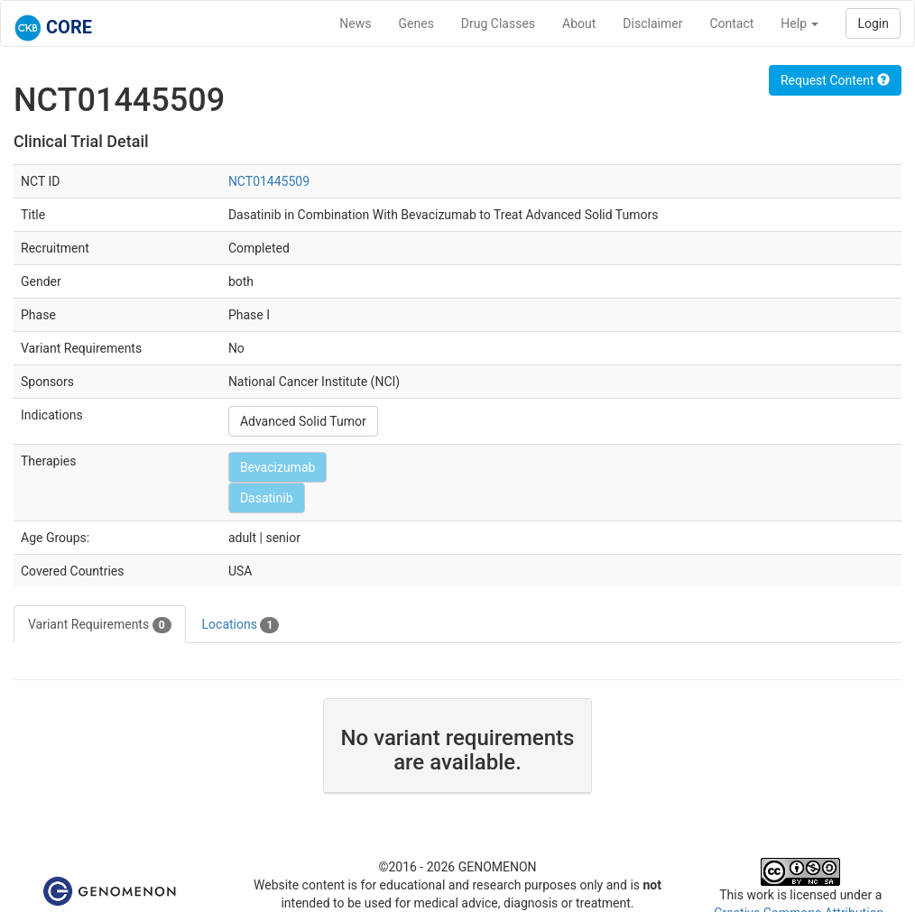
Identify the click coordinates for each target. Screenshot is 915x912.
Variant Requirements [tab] (99, 625)
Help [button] (799, 23)
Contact (731, 23)
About (579, 23)
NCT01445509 (269, 181)
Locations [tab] (241, 625)
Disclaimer (652, 23)
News (355, 23)
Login (873, 23)
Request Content (835, 80)
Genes (416, 23)
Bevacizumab (278, 467)
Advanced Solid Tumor (303, 421)
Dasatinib (266, 498)
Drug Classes (498, 23)
